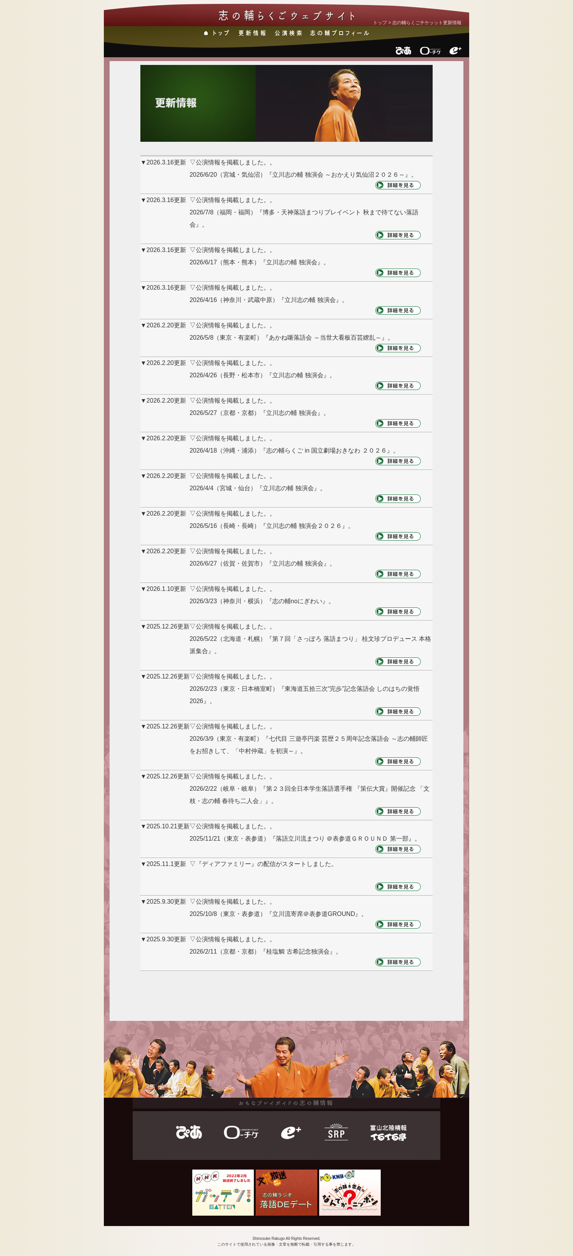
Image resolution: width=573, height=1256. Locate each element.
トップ (380, 22)
